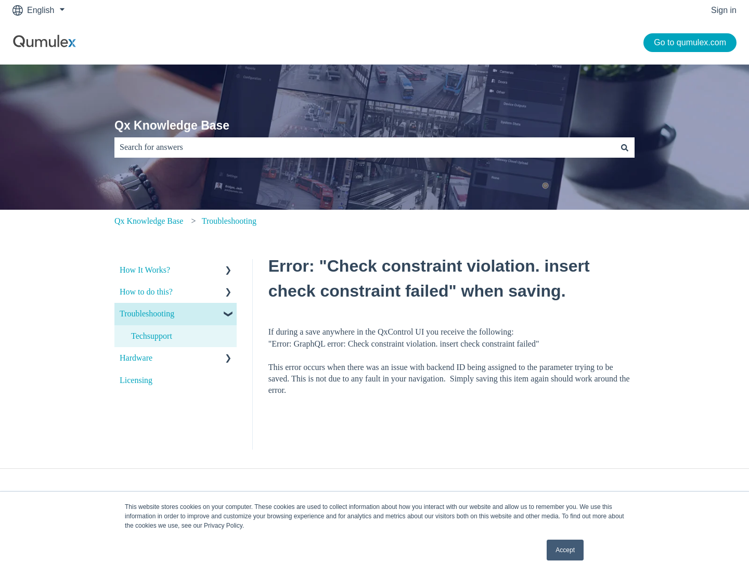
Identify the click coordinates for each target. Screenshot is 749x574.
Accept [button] (565, 550)
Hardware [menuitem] (136, 357)
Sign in (724, 10)
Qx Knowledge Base (171, 125)
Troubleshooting (229, 220)
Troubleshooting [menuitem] (147, 313)
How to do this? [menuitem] (146, 291)
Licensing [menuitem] (136, 380)
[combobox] (364, 147)
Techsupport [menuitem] (151, 335)
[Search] (625, 147)
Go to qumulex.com (690, 42)
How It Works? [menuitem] (145, 269)
